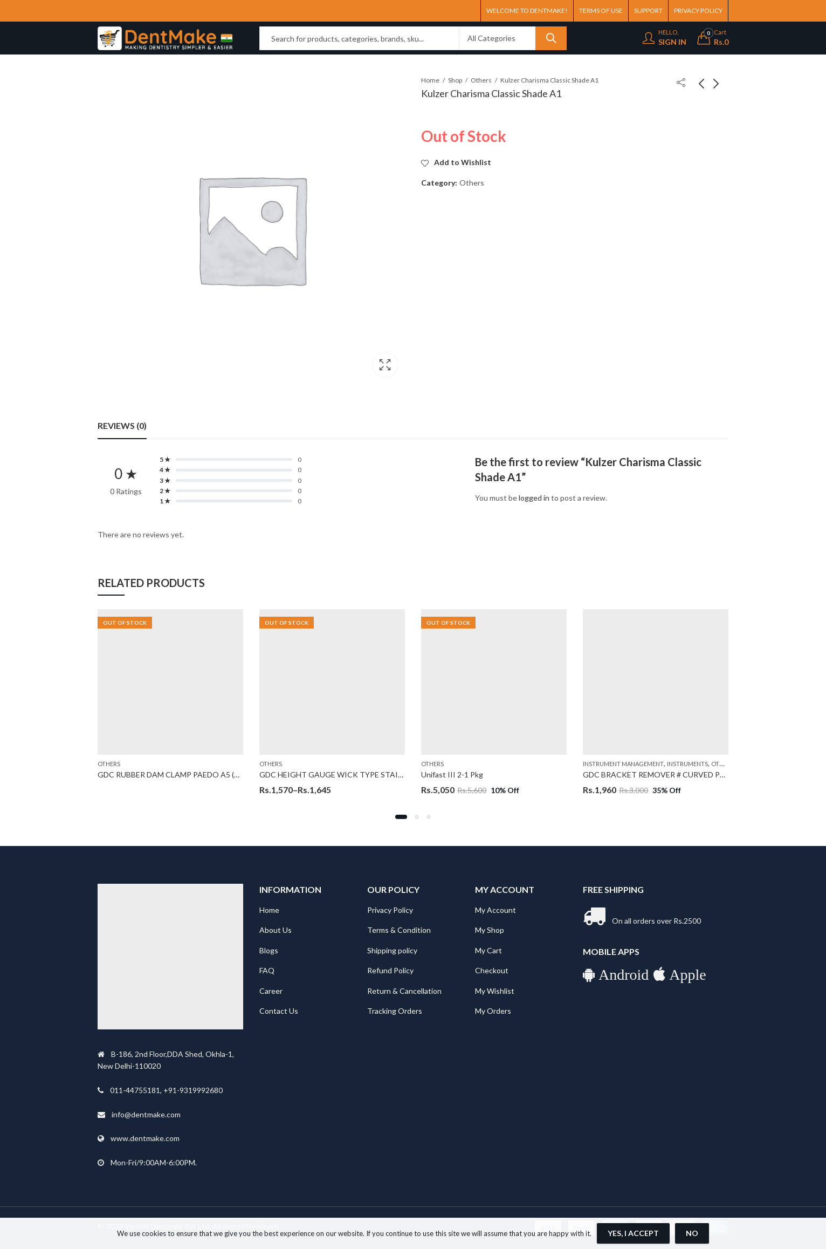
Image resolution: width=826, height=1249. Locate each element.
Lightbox (385, 364)
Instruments (687, 763)
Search (551, 38)
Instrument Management (623, 763)
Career (271, 990)
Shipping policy (392, 950)
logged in (534, 497)
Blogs (268, 950)
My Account (495, 909)
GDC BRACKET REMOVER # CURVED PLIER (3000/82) (676, 774)
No (692, 1233)
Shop (455, 80)
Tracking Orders (394, 1010)
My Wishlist (494, 990)
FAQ (266, 970)
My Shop (489, 929)
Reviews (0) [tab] (122, 425)
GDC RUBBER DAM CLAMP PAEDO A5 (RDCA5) (179, 774)
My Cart (488, 950)
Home (430, 80)
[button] (401, 817)
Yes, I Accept (633, 1233)
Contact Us (278, 1010)
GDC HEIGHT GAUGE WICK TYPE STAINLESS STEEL (351, 774)
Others (481, 80)
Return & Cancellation (404, 990)
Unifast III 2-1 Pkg (452, 774)
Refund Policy (390, 970)
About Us (275, 929)
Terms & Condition (399, 929)
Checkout (491, 970)
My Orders (493, 1010)
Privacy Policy (390, 909)
